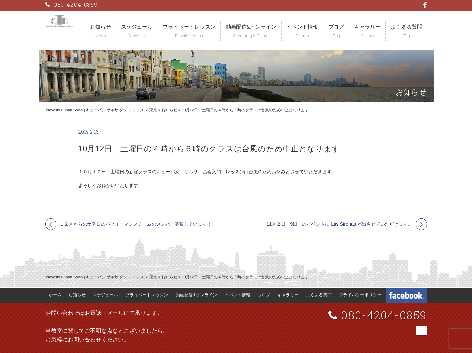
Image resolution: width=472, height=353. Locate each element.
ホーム (55, 294)
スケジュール (137, 27)
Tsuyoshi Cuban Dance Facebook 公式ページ (406, 295)
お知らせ (100, 27)
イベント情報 (302, 27)
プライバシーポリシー (360, 294)
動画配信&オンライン (251, 27)
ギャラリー (367, 27)
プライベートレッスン (189, 27)
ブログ (336, 27)
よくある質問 (406, 27)
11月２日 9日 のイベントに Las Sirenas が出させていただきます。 (339, 224)
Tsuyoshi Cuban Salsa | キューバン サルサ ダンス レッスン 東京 (101, 110)
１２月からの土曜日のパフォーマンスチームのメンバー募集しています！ (135, 224)
